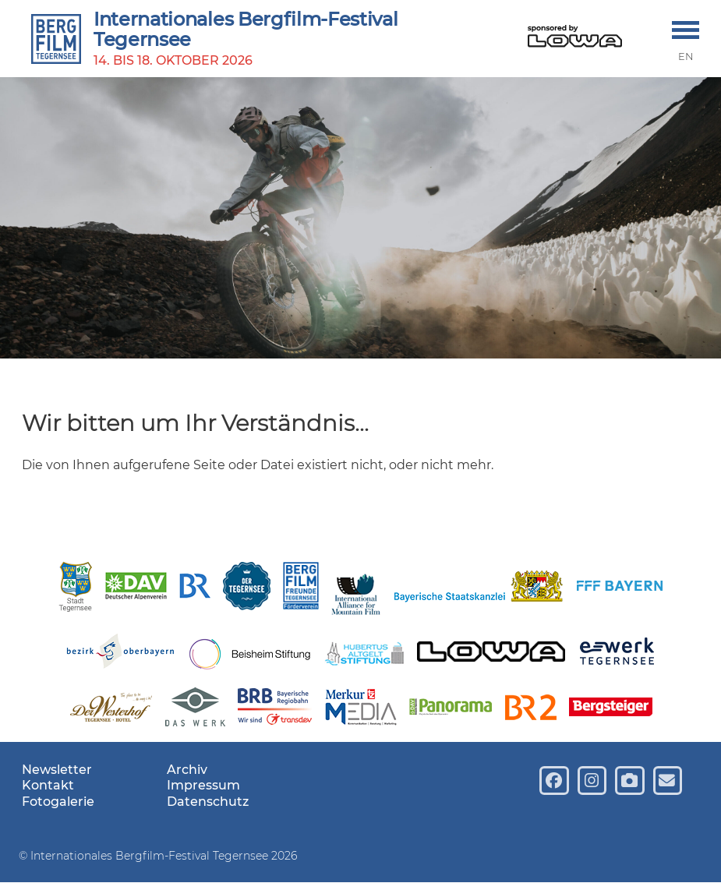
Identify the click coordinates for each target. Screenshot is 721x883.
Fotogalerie (58, 801)
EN (686, 56)
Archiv (187, 769)
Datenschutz (208, 801)
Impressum (203, 785)
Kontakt (48, 785)
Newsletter (57, 769)
